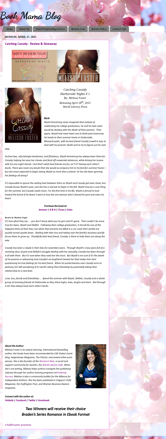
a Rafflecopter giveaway (18, 425)
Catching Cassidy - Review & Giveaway (31, 44)
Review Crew (78, 29)
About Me (24, 29)
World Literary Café (53, 365)
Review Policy (98, 29)
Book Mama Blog (30, 15)
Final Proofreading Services (50, 29)
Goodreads (43, 400)
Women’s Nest (46, 361)
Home (9, 29)
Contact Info (119, 29)
